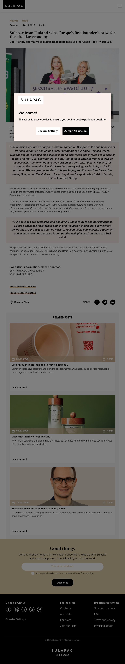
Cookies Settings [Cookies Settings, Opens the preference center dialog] (48, 131)
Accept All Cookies (76, 131)
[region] (62, 117)
